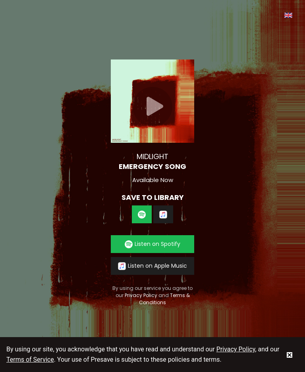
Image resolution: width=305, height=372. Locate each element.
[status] (289, 354)
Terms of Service (30, 359)
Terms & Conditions (164, 299)
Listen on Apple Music (152, 266)
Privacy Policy (141, 295)
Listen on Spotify (152, 244)
